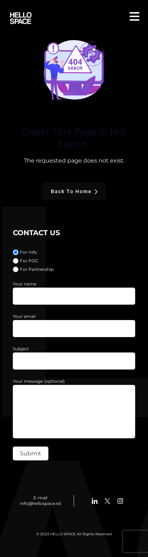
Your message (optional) (39, 381)
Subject (21, 348)
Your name (24, 284)
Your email (24, 316)
